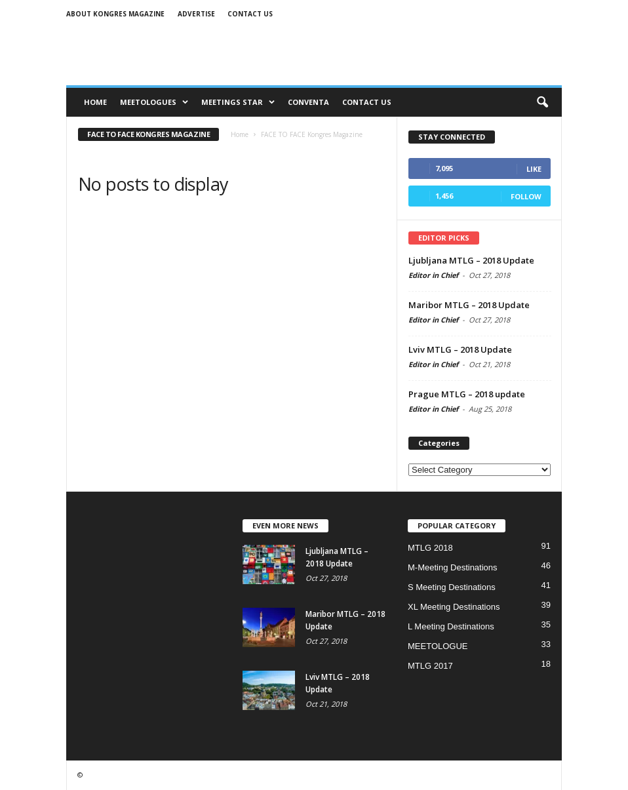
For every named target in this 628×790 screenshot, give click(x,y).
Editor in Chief (433, 275)
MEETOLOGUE (438, 646)
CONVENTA (308, 102)
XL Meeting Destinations (454, 607)
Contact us (250, 13)
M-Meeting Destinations (453, 567)
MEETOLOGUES (154, 102)
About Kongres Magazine (115, 13)
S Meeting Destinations (452, 587)
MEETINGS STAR (238, 102)
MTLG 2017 (430, 666)
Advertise (196, 13)
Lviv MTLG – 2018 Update (460, 349)
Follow (526, 196)
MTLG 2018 (430, 548)
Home (95, 102)
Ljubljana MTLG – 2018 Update (471, 260)
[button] (542, 102)
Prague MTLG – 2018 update (466, 394)
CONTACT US (366, 102)
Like (533, 169)
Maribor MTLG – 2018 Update (469, 305)
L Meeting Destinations (451, 626)
